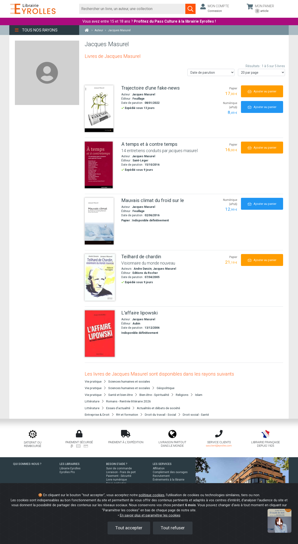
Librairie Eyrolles (70, 468)
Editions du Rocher (145, 273)
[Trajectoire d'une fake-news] (101, 108)
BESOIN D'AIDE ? (116, 464)
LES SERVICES (162, 464)
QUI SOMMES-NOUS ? (27, 464)
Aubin (136, 323)
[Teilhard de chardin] (101, 277)
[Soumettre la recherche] (190, 9)
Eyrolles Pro (67, 472)
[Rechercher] (132, 9)
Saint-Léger (140, 160)
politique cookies (151, 495)
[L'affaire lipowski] (101, 333)
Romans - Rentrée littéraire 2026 (128, 401)
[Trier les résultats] (210, 72)
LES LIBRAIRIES (70, 464)
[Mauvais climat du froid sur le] (101, 221)
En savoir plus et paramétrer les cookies (150, 515)
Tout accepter (128, 527)
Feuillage (138, 98)
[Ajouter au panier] (262, 91)
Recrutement (161, 476)
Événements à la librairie (168, 479)
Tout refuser (173, 527)
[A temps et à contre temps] (101, 165)
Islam (198, 395)
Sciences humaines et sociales (129, 381)
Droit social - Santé (196, 414)
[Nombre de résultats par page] (261, 72)
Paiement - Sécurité (118, 476)
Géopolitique (165, 388)
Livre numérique (116, 479)
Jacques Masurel (143, 94)
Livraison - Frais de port (121, 472)
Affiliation (159, 468)
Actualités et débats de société (158, 408)
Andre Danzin (143, 268)
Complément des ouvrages (170, 472)
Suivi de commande (119, 468)
